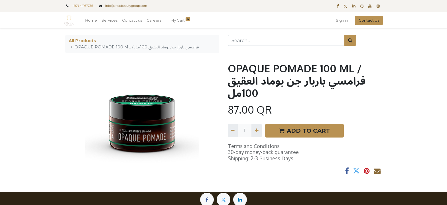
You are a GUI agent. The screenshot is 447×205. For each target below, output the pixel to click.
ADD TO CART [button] (304, 130)
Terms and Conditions (254, 146)
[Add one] (256, 130)
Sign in (341, 20)
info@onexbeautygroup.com (126, 6)
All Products (82, 40)
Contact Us (367, 20)
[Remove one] (233, 130)
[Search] (350, 40)
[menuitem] (92, 20)
